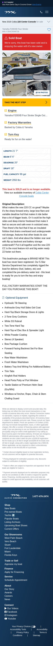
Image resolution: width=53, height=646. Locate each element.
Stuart (8, 545)
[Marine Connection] (10, 12)
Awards (8, 592)
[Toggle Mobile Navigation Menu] (46, 12)
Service (9, 576)
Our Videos (11, 608)
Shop (7, 505)
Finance (9, 568)
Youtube (10, 618)
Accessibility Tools (18, 629)
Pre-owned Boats (13, 512)
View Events (36, 5)
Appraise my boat (13, 564)
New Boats (10, 508)
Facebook (11, 612)
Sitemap (36, 635)
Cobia (14, 22)
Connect (9, 605)
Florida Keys (11, 555)
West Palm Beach (13, 538)
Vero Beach (10, 541)
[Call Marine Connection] (41, 12)
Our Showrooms (13, 534)
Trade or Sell (11, 560)
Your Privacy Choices (23, 626)
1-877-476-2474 (40, 496)
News (7, 599)
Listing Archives (12, 522)
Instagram (11, 615)
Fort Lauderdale (12, 548)
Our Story (9, 589)
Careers (9, 596)
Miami (8, 551)
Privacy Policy (22, 632)
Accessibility (42, 629)
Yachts (8, 515)
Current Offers (12, 529)
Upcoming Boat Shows (16, 525)
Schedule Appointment (16, 580)
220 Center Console (26, 22)
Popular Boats (12, 518)
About (8, 585)
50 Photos (42, 93)
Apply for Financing (14, 572)
